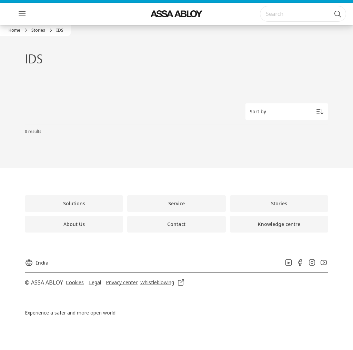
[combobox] (303, 14)
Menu (34, 13)
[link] (19, 30)
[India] (37, 261)
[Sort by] (286, 111)
